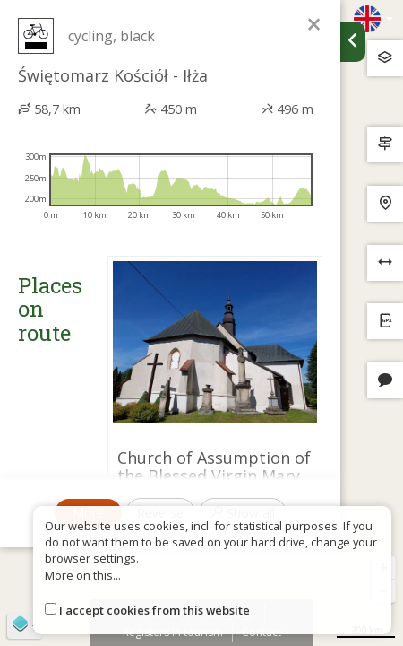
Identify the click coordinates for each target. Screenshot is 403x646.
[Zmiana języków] (373, 18)
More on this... (83, 575)
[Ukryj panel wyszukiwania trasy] (352, 42)
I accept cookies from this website (154, 610)
